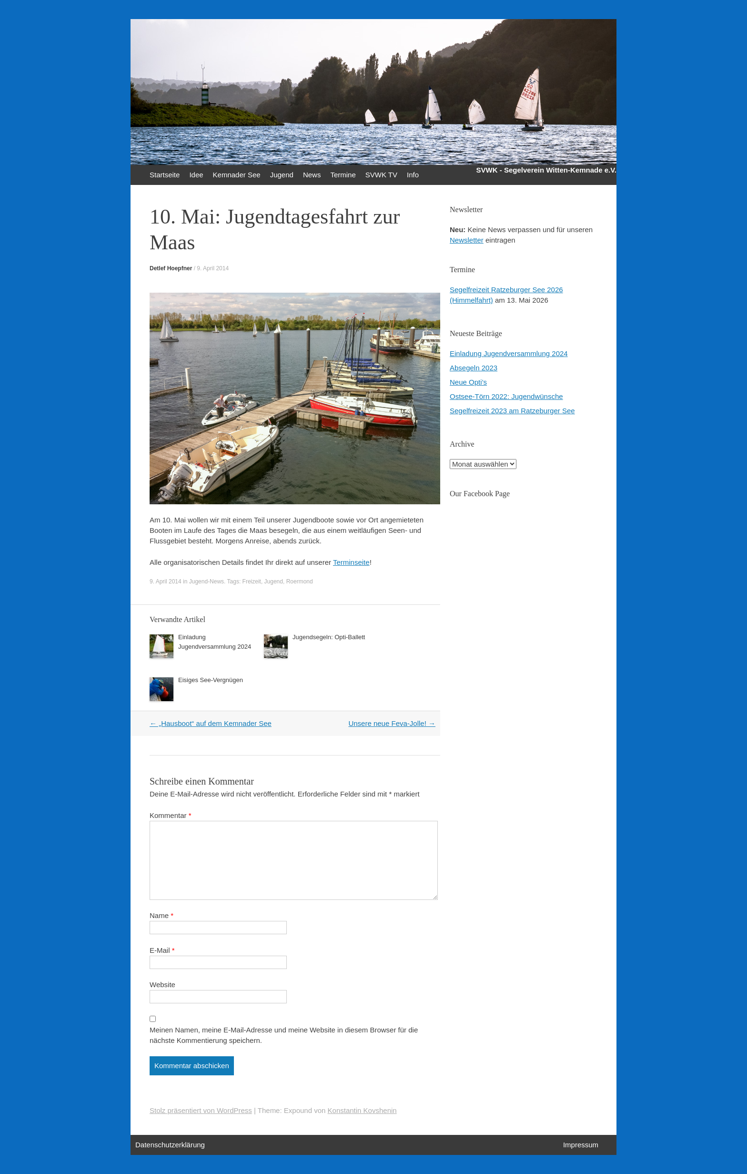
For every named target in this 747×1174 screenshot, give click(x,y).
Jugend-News (206, 581)
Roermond (299, 581)
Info (413, 175)
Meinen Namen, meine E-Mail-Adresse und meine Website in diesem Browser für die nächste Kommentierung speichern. (284, 1035)
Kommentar (171, 815)
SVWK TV (381, 175)
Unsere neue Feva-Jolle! (391, 723)
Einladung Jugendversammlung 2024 (509, 353)
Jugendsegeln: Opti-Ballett (329, 637)
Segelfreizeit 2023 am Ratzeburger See (512, 411)
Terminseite (351, 562)
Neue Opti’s (468, 382)
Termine (342, 175)
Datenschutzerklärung (170, 1145)
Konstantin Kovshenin (362, 1110)
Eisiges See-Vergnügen (210, 680)
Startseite (165, 175)
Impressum (580, 1145)
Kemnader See (237, 175)
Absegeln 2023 (473, 368)
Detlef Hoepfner (171, 268)
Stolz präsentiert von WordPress (201, 1110)
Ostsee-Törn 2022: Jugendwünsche (506, 396)
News (312, 175)
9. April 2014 (213, 268)
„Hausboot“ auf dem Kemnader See (211, 723)
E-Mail (162, 950)
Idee (196, 175)
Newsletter (467, 240)
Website (162, 984)
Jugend (281, 175)
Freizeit (251, 581)
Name (161, 915)
